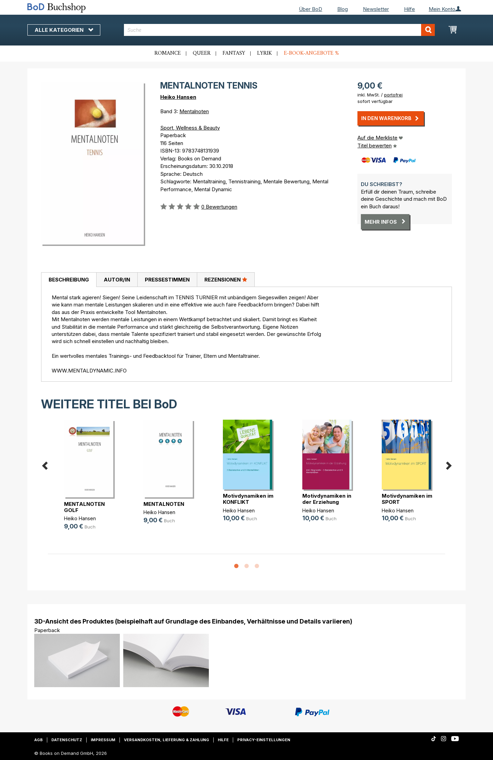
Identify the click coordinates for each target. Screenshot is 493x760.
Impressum (103, 739)
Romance (167, 53)
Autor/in (117, 279)
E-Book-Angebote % (311, 53)
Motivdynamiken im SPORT (407, 499)
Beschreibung (69, 279)
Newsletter (376, 9)
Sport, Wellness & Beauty (190, 128)
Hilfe (409, 9)
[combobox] (279, 30)
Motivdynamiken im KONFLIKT (248, 499)
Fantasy (234, 53)
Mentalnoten (194, 111)
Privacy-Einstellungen (263, 739)
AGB (38, 739)
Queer (202, 53)
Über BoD (310, 9)
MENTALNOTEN (163, 504)
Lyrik (264, 53)
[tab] (68, 279)
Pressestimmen (167, 279)
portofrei (393, 94)
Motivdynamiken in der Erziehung (326, 499)
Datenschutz (66, 739)
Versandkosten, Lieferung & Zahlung (166, 739)
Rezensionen (225, 279)
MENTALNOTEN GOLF (84, 507)
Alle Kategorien (64, 30)
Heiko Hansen (178, 97)
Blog (342, 9)
